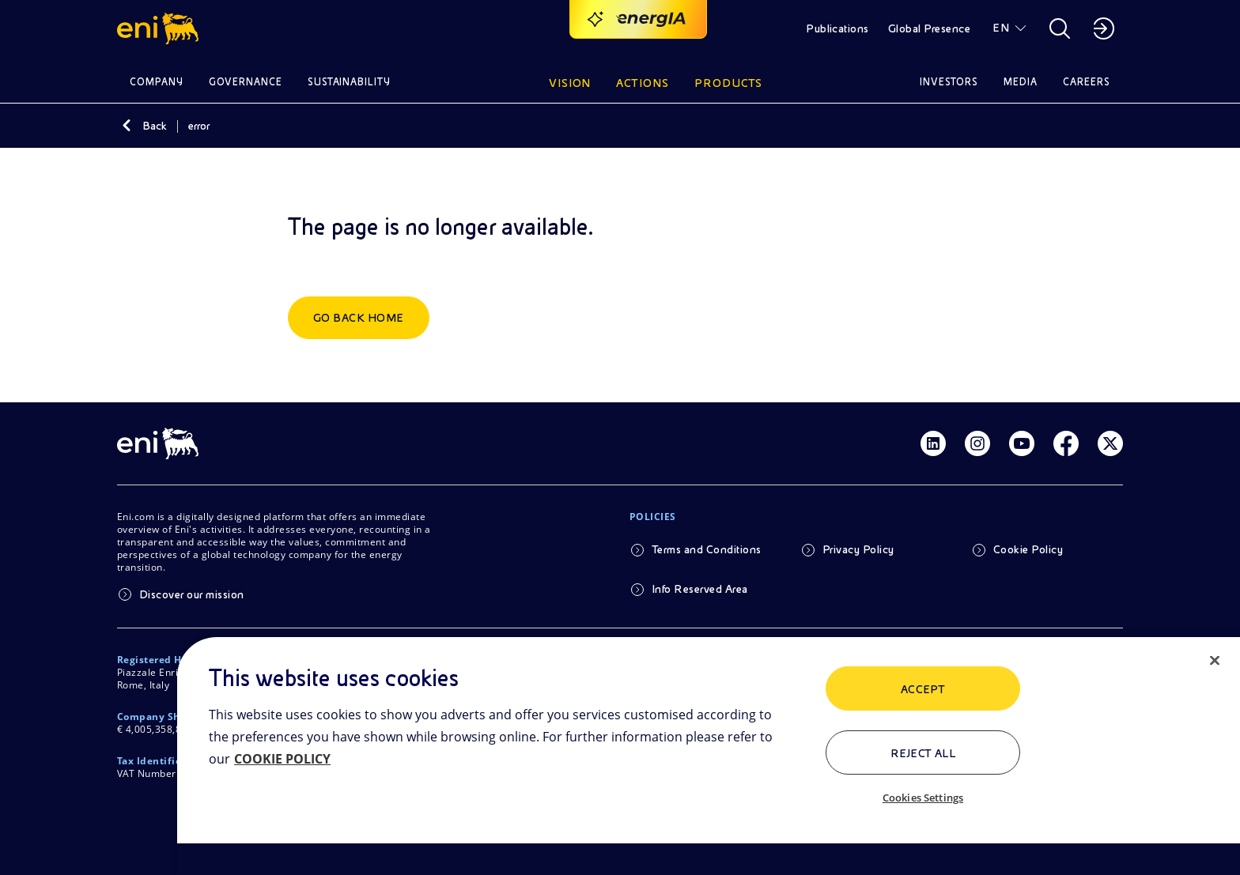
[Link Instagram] (977, 443)
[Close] (1214, 660)
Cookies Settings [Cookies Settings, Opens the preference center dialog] (923, 797)
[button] (160, 28)
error (199, 125)
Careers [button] (1086, 82)
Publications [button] (837, 28)
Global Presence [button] (929, 28)
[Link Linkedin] (933, 443)
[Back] (126, 125)
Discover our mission (191, 594)
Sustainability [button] (349, 82)
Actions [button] (642, 83)
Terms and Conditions (707, 549)
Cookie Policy (1028, 549)
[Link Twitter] (1110, 443)
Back (154, 125)
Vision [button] (570, 83)
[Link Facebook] (1066, 443)
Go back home (358, 317)
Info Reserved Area (700, 589)
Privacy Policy (858, 549)
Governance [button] (245, 82)
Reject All (923, 753)
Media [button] (1021, 82)
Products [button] (728, 83)
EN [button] (1000, 27)
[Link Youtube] (1021, 443)
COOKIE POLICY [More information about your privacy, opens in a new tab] (282, 759)
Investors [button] (949, 82)
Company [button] (156, 82)
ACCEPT (923, 689)
